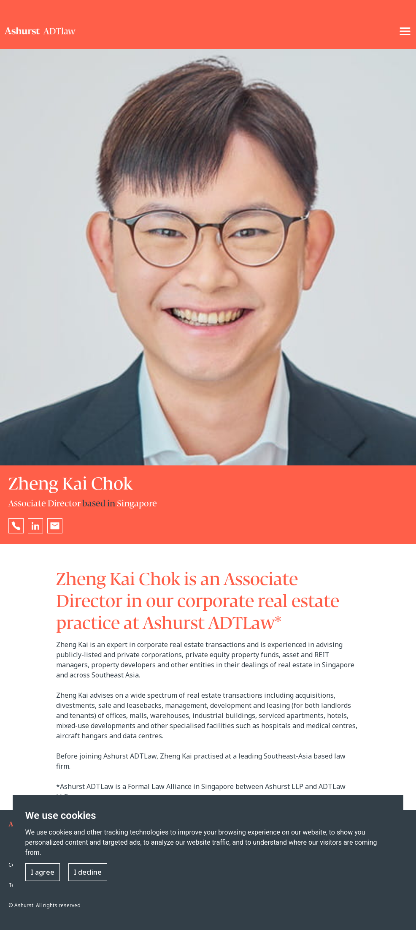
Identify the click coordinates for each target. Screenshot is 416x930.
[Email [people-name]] (54, 525)
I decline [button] (88, 872)
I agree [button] (42, 872)
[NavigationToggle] (405, 31)
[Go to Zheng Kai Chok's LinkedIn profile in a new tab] (35, 525)
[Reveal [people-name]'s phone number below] (16, 525)
